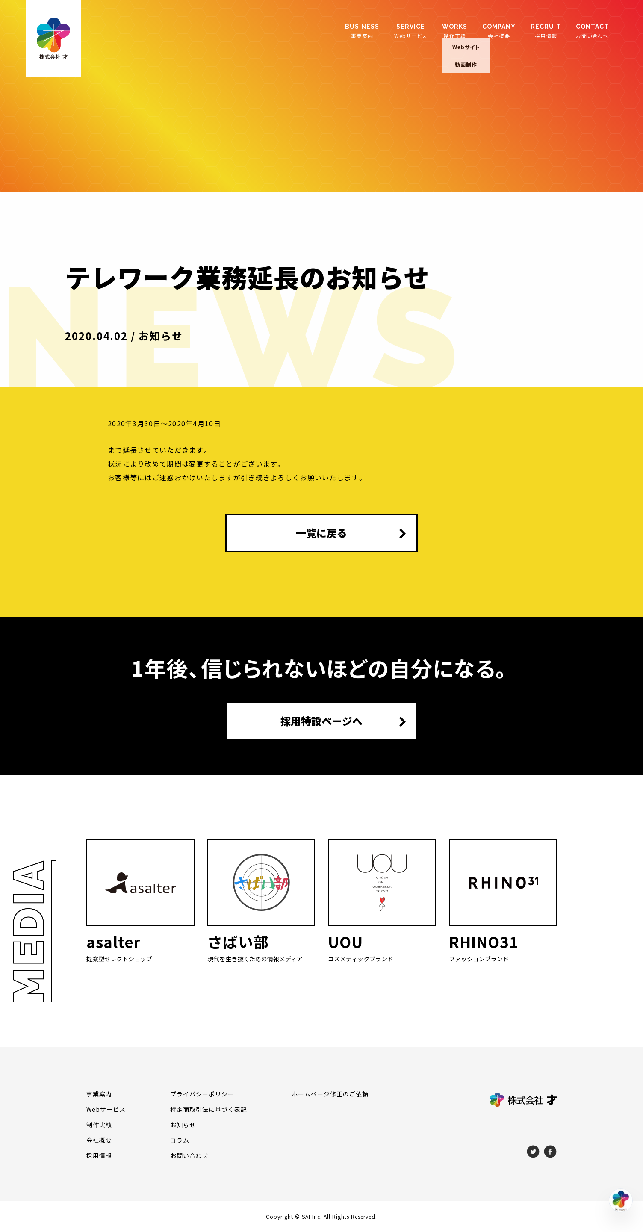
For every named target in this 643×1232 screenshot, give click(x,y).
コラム (179, 1140)
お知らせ (183, 1124)
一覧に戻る (321, 533)
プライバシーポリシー (202, 1094)
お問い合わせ (592, 31)
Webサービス (410, 31)
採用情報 (546, 31)
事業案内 (362, 31)
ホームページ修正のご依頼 (330, 1094)
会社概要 (499, 31)
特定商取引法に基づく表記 (208, 1109)
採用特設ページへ (321, 721)
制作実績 (454, 31)
